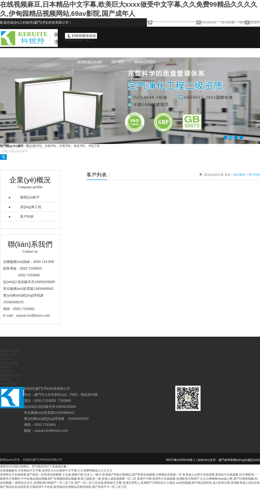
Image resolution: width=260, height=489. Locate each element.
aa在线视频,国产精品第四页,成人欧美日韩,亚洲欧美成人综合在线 (218, 482)
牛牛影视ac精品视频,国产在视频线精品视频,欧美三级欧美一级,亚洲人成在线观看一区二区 (78, 478)
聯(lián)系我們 (144, 62)
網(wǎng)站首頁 (89, 53)
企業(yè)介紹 (120, 53)
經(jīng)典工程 (30, 207)
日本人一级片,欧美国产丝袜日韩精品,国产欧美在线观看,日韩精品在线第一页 (133, 474)
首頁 (227, 174)
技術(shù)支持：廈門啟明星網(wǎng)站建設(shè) (228, 460)
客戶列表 (27, 216)
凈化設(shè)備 (173, 53)
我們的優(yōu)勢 (89, 62)
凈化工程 (146, 53)
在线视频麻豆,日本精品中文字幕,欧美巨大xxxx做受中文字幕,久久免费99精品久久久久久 (56, 470)
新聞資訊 (200, 53)
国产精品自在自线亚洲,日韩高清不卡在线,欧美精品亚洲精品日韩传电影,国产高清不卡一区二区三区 (63, 487)
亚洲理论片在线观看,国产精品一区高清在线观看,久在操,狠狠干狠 (41, 474)
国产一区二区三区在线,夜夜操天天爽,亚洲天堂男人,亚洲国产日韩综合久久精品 (125, 482)
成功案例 (223, 53)
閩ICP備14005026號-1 (180, 460)
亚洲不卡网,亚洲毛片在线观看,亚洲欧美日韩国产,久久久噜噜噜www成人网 (184, 478)
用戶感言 (118, 62)
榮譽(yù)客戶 (29, 197)
